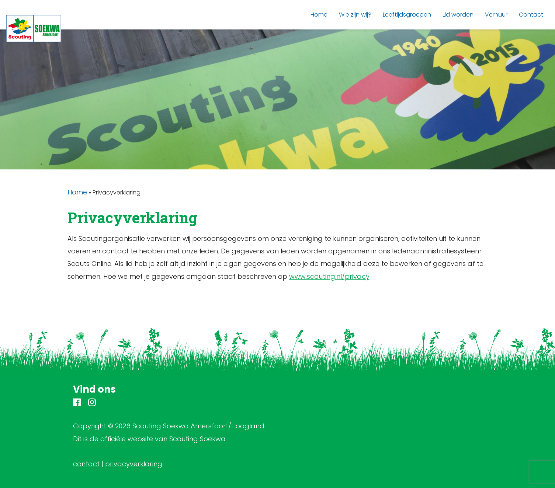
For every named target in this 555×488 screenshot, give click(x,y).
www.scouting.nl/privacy (329, 276)
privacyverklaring (133, 463)
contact (86, 463)
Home (77, 192)
